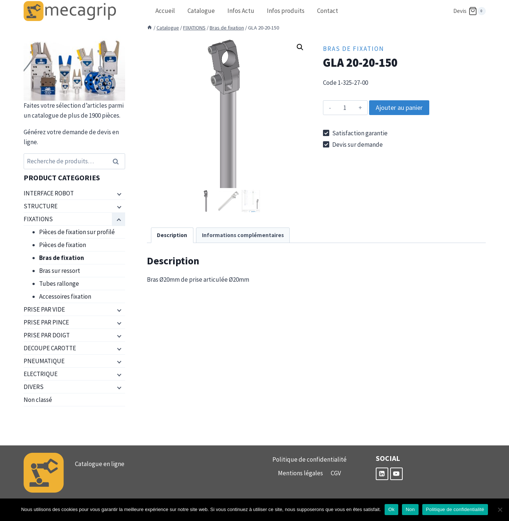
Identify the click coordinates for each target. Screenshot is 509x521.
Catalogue (201, 11)
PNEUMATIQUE (44, 361)
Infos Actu (240, 11)
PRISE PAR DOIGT (47, 335)
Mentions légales (300, 473)
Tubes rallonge (59, 283)
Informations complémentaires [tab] (243, 235)
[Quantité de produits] (344, 108)
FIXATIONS (38, 219)
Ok (391, 509)
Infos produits (286, 11)
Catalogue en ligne (99, 464)
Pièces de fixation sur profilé (77, 232)
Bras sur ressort (59, 271)
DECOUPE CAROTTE (50, 348)
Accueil (165, 11)
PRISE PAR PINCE (46, 322)
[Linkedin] (382, 474)
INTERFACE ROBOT (49, 193)
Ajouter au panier (399, 107)
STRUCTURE (41, 206)
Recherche (118, 161)
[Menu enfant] (118, 193)
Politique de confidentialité (309, 459)
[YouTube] (396, 474)
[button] (300, 47)
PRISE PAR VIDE (44, 309)
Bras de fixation (353, 49)
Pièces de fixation (62, 245)
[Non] (499, 509)
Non (410, 509)
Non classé (38, 400)
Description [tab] (172, 235)
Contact (327, 11)
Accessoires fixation (65, 296)
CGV (336, 473)
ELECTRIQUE (41, 374)
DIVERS (34, 387)
